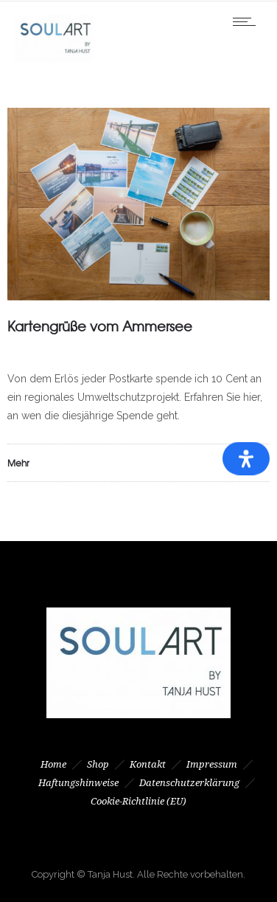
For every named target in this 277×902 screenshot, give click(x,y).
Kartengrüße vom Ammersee (99, 326)
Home (53, 764)
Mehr (18, 462)
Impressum (211, 764)
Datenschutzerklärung (189, 782)
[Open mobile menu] (247, 21)
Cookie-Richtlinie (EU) (138, 801)
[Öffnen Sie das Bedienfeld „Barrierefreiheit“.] (246, 458)
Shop (98, 764)
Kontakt (148, 764)
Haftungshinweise (78, 782)
